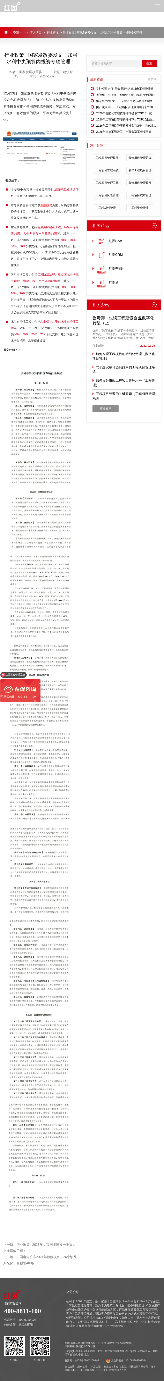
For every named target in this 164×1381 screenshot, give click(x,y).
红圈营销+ (116, 268)
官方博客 (36, 32)
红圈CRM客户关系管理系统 (117, 1342)
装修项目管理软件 (139, 182)
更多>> (152, 79)
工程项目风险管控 (107, 195)
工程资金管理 (140, 207)
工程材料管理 (107, 207)
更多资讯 (105, 408)
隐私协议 (70, 1366)
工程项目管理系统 (107, 170)
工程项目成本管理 (139, 195)
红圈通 (114, 282)
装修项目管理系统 (139, 157)
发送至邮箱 (25, 1324)
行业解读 (52, 32)
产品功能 (95, 1366)
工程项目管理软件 (107, 157)
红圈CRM (116, 254)
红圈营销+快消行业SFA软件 (80, 1346)
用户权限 (82, 1366)
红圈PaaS (116, 241)
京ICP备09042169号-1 (87, 1360)
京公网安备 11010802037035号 (126, 1360)
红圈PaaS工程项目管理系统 (80, 1342)
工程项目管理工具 (107, 182)
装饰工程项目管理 (139, 170)
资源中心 (19, 32)
